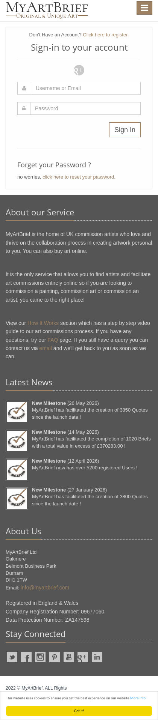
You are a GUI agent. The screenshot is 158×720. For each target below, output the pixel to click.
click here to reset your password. (79, 177)
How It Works (43, 323)
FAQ (52, 340)
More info (138, 698)
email (46, 348)
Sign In (124, 130)
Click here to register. (106, 35)
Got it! (79, 710)
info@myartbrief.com (45, 588)
